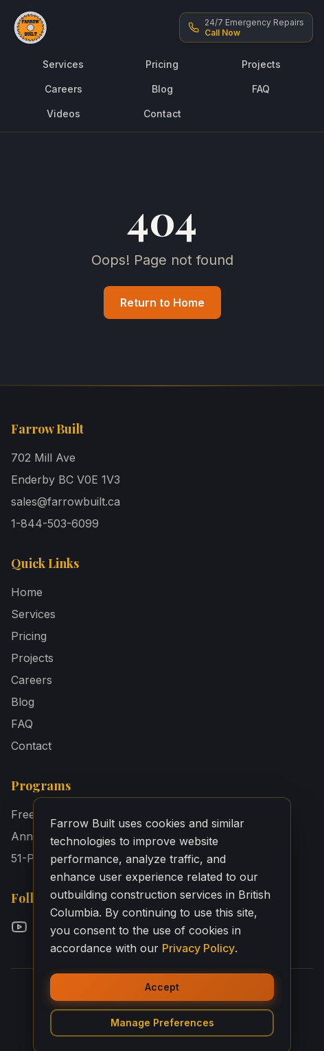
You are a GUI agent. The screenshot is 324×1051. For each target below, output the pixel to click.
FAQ (261, 89)
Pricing (162, 64)
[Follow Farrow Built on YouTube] (19, 927)
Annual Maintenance (65, 836)
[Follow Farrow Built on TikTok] (129, 927)
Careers (63, 89)
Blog (162, 89)
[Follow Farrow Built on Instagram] (74, 927)
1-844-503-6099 (55, 523)
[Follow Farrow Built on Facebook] (46, 927)
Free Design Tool (55, 814)
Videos (63, 113)
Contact (162, 113)
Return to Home (162, 302)
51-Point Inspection (61, 858)
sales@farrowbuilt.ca (65, 501)
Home (27, 592)
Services (63, 64)
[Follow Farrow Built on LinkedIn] (101, 927)
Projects (261, 64)
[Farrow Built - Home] (30, 27)
